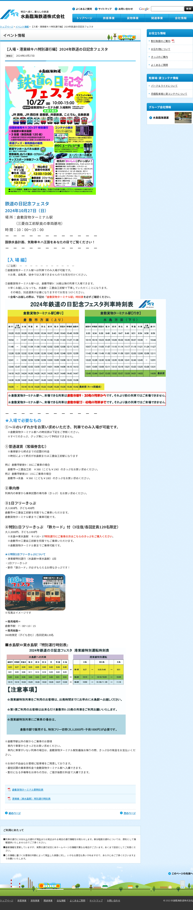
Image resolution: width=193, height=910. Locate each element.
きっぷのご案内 (159, 56)
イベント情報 (22, 26)
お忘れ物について (160, 49)
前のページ (15, 813)
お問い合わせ (113, 900)
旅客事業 (21, 900)
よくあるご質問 (159, 64)
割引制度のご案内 (160, 41)
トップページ (6, 26)
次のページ (130, 813)
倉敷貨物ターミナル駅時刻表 (27, 789)
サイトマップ (96, 900)
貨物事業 (35, 900)
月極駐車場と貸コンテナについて (169, 93)
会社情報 (61, 900)
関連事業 (48, 900)
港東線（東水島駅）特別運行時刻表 (31, 798)
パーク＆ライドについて (164, 85)
